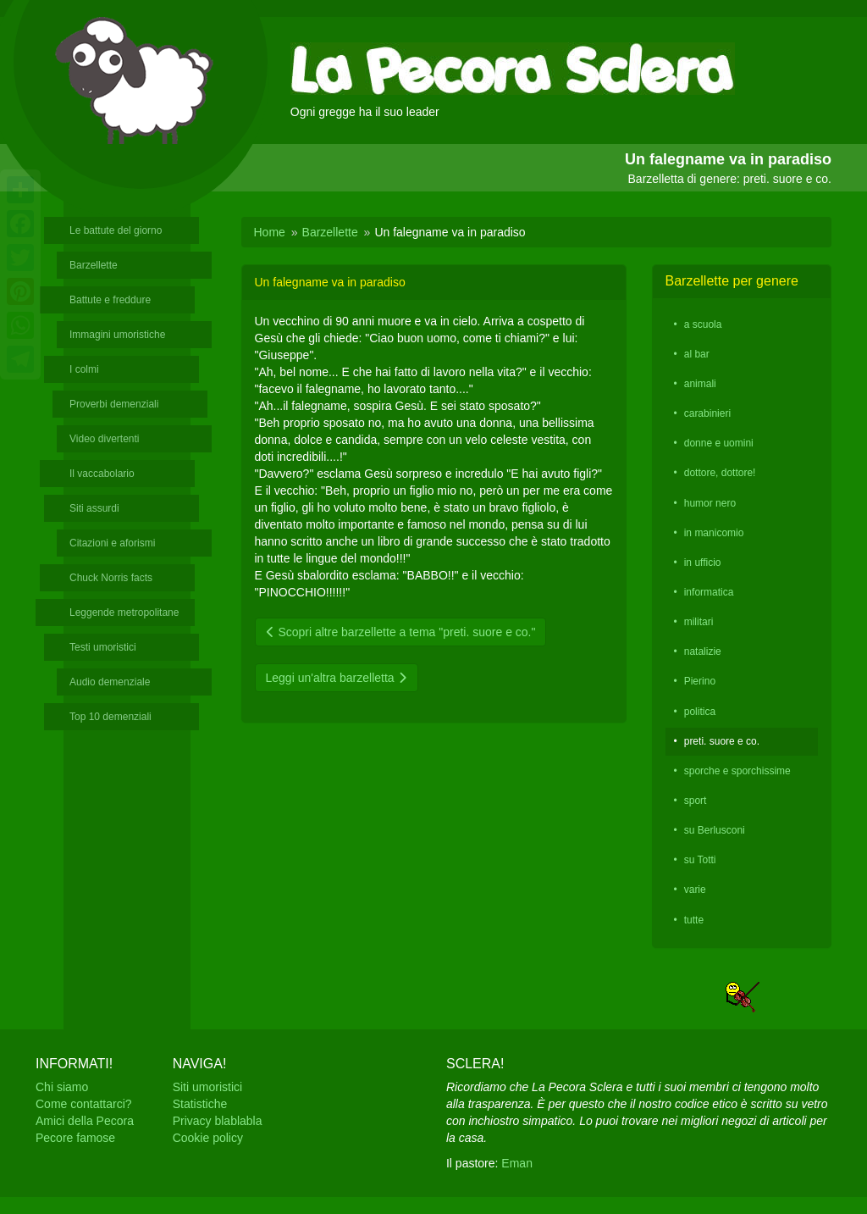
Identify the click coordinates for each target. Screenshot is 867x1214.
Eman (517, 1163)
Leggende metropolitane (124, 612)
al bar (697, 354)
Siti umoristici (207, 1087)
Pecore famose (75, 1138)
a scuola (703, 324)
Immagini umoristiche (117, 335)
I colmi (84, 369)
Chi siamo (62, 1087)
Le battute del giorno (115, 230)
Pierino (699, 681)
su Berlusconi (714, 830)
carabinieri (707, 413)
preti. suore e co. (721, 741)
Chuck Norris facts (110, 578)
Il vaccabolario (102, 474)
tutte (694, 920)
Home (269, 232)
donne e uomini (719, 443)
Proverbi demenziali (113, 404)
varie (695, 889)
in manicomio (714, 533)
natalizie (702, 651)
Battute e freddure (110, 300)
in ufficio (702, 562)
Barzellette (93, 265)
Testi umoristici (102, 647)
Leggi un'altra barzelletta (336, 678)
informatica (709, 592)
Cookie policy (208, 1138)
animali (700, 384)
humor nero (710, 503)
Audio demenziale (109, 682)
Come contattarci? (84, 1104)
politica (699, 712)
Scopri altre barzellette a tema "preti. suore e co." (401, 632)
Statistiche (200, 1104)
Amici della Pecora (85, 1121)
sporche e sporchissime (737, 771)
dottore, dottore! (720, 473)
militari (699, 622)
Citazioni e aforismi (112, 543)
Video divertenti (104, 439)
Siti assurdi (94, 508)
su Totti (700, 860)
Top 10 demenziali (110, 717)
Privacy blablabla (217, 1121)
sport (695, 801)
